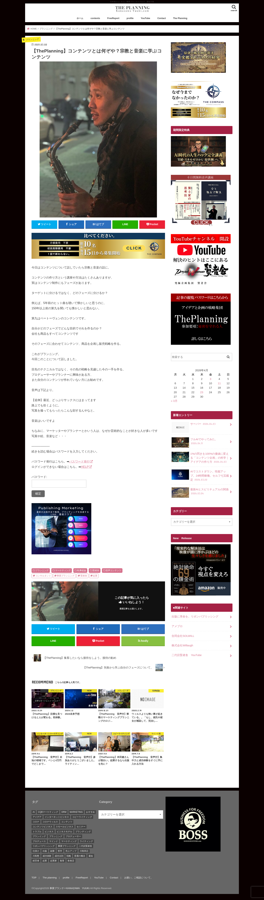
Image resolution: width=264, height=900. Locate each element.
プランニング (42, 570)
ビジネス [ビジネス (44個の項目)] (49, 831)
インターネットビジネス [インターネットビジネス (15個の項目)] (57, 817)
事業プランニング (65, 575)
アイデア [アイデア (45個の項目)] (37, 817)
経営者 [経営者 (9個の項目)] (36, 860)
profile (130, 18)
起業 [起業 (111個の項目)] (45, 860)
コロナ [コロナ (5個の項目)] (36, 821)
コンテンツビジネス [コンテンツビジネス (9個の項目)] (42, 826)
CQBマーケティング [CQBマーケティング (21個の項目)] (48, 812)
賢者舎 (96, 570)
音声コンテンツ (113, 570)
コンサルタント (43, 575)
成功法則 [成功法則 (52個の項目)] (59, 856)
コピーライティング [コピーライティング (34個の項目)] (82, 817)
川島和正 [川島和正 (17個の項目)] (84, 851)
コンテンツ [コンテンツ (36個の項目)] (66, 821)
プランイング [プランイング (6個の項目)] (39, 836)
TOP (34, 877)
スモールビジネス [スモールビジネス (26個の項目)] (64, 826)
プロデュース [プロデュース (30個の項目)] (39, 841)
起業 (95, 575)
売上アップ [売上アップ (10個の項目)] (70, 851)
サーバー (194, 425)
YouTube (145, 18)
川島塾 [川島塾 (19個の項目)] (36, 856)
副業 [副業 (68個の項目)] (52, 851)
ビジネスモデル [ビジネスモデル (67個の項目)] (64, 831)
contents (95, 18)
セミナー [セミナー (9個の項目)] (81, 826)
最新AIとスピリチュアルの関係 (200, 492)
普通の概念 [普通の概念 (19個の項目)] (79, 856)
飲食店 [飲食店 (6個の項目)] (71, 860)
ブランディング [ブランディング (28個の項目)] (83, 831)
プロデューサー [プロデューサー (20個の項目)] (73, 836)
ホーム (80, 18)
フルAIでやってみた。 (195, 442)
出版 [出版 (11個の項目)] (45, 851)
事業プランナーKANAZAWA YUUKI (69, 888)
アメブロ (177, 626)
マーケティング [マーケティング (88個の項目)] (69, 841)
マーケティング (63, 570)
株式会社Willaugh (182, 645)
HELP (85, 466)
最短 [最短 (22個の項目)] (91, 856)
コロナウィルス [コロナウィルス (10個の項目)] (50, 821)
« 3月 (174, 400)
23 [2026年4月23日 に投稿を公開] (201, 392)
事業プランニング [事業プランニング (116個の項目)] (67, 846)
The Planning (180, 18)
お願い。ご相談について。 (138, 877)
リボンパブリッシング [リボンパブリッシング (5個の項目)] (44, 846)
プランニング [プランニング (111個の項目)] (55, 836)
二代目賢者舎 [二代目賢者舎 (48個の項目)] (85, 846)
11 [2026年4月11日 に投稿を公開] (219, 383)
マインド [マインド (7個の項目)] (53, 841)
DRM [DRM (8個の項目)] (63, 812)
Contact (161, 18)
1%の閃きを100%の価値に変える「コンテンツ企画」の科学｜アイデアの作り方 (200, 458)
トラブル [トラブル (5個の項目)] (37, 831)
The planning (50, 877)
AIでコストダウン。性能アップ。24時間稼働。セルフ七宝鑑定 (200, 475)
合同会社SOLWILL (183, 635)
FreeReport (113, 18)
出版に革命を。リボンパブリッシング (195, 616)
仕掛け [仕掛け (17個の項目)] (36, 851)
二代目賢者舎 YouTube (186, 655)
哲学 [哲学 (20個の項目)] (60, 851)
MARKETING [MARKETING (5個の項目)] (76, 812)
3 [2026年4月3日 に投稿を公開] (210, 378)
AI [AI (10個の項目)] (34, 812)
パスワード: (59, 481)
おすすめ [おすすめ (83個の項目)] (90, 812)
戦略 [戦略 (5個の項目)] (69, 856)
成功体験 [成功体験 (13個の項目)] (47, 856)
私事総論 (81, 570)
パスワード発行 (79, 461)
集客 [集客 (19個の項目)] (62, 860)
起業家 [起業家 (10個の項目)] (53, 860)
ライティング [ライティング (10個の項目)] (86, 841)
